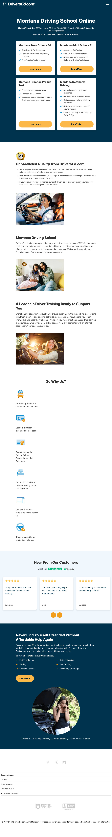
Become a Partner (7, 789)
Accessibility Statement (9, 793)
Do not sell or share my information (95, 822)
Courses (4, 780)
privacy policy (61, 822)
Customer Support (7, 775)
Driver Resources (7, 784)
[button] (53, 614)
